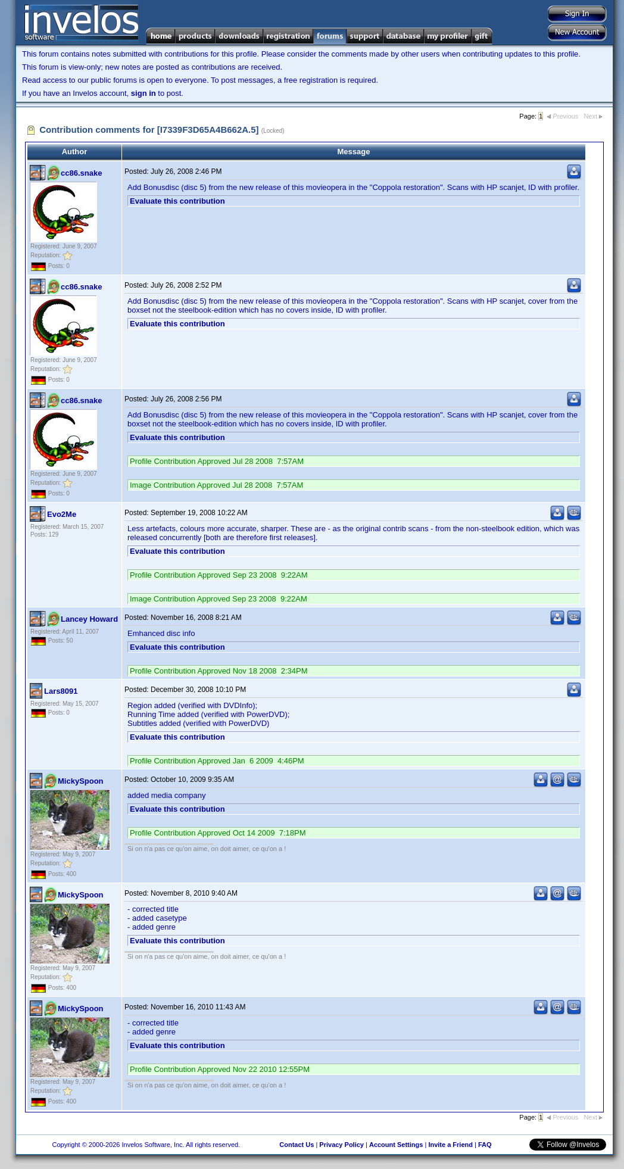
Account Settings (396, 1144)
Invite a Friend (450, 1144)
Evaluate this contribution (177, 201)
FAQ (485, 1144)
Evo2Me (61, 514)
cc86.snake (81, 173)
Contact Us (296, 1144)
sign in (143, 93)
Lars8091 (60, 691)
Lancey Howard (89, 619)
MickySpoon (81, 781)
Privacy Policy (341, 1144)
